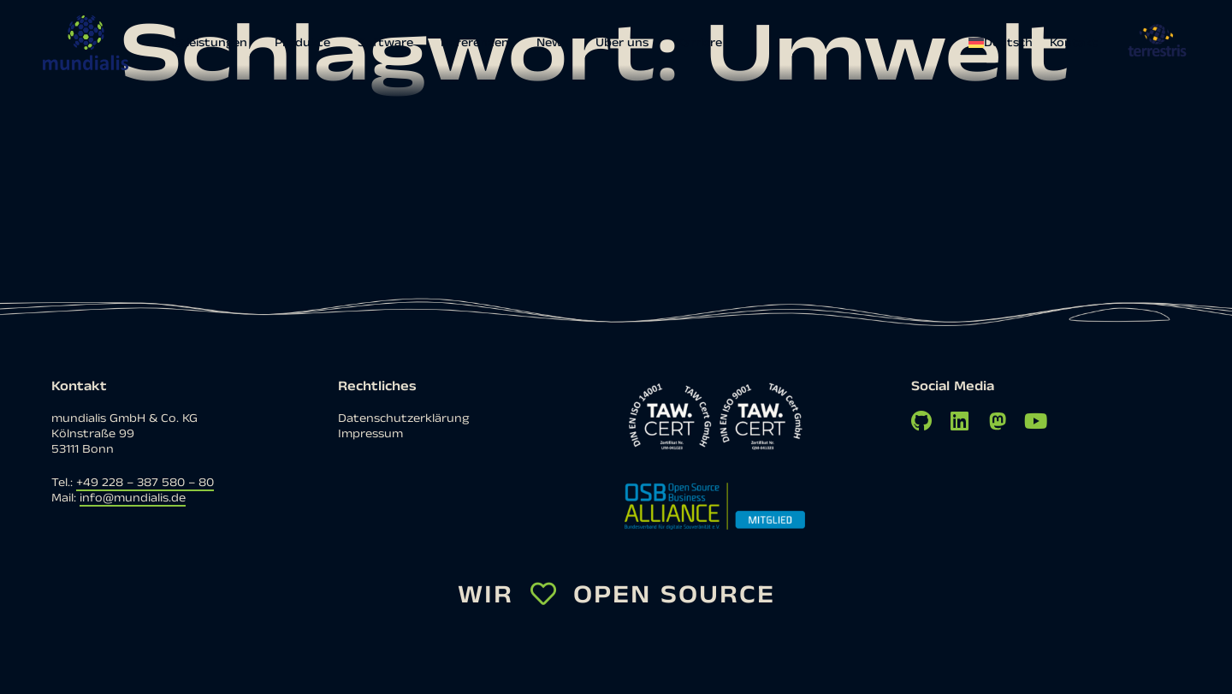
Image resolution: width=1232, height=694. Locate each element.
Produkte (302, 42)
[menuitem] (1004, 42)
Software (385, 42)
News (552, 42)
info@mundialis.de (133, 498)
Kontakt (1074, 42)
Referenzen (475, 42)
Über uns (622, 42)
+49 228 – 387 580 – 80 (145, 482)
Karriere (699, 42)
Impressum (370, 434)
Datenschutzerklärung (403, 418)
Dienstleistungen (198, 42)
